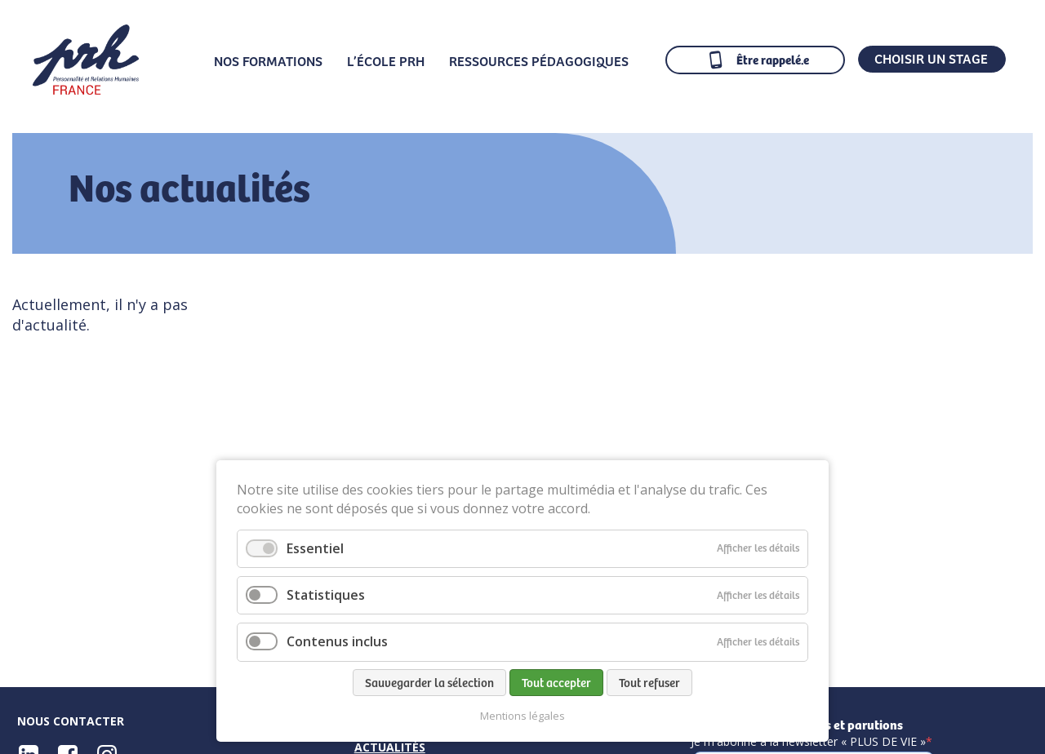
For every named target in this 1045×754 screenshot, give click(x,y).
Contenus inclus (337, 641)
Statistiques (326, 595)
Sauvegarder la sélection (429, 682)
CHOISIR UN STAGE (931, 58)
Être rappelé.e (772, 59)
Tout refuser (649, 682)
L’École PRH (386, 60)
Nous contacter (70, 721)
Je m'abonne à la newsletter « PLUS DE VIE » (811, 741)
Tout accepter (556, 682)
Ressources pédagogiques (539, 60)
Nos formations (268, 60)
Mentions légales (522, 716)
